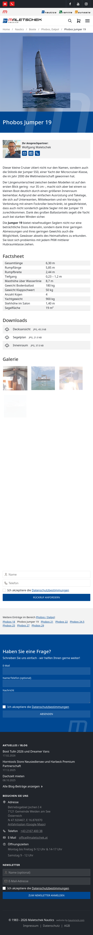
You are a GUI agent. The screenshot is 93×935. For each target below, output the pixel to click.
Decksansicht (22, 329)
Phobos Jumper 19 (75, 29)
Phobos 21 (47, 621)
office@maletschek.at (33, 838)
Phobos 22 (61, 621)
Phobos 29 (38, 625)
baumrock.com (76, 920)
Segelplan (19, 337)
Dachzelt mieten (14, 776)
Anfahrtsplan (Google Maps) (26, 824)
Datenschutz (51, 926)
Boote (32, 29)
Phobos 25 (9, 625)
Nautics (19, 29)
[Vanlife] (65, 12)
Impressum (30, 926)
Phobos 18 (9, 621)
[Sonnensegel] (82, 12)
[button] (46, 72)
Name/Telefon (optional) (17, 678)
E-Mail (6, 665)
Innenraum (20, 345)
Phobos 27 (23, 625)
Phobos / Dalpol (45, 617)
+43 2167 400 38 (31, 831)
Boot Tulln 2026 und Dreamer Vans (26, 751)
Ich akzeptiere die (36, 590)
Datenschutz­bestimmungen (50, 590)
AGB (67, 926)
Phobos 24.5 (77, 621)
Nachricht (8, 690)
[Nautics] (48, 12)
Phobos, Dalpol (50, 29)
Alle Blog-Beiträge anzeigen (23, 786)
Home (6, 29)
